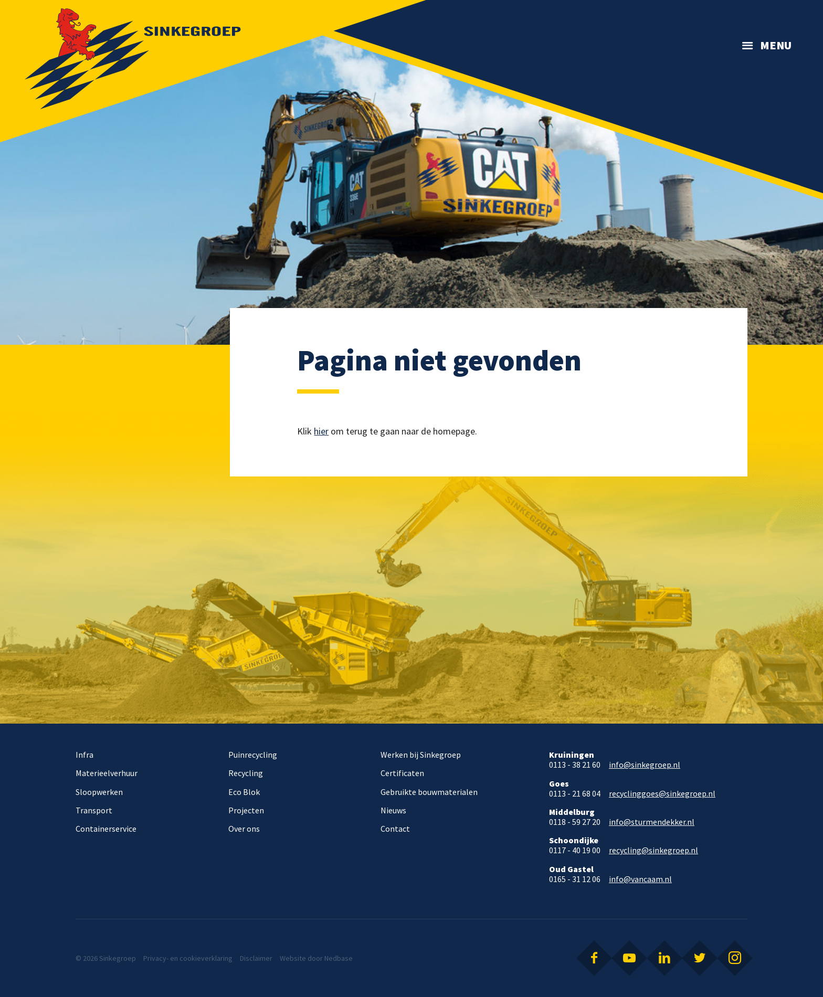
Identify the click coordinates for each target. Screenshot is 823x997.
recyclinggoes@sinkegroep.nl (662, 794)
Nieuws (393, 810)
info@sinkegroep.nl (644, 765)
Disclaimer (256, 958)
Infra (84, 754)
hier (321, 431)
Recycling (245, 773)
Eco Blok (244, 792)
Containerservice (106, 828)
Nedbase (338, 958)
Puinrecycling (252, 754)
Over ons (244, 828)
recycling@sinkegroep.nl (653, 850)
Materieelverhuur (107, 773)
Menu (776, 45)
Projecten (246, 810)
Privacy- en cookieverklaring (188, 958)
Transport (94, 810)
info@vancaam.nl (640, 879)
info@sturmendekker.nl (651, 822)
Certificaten (402, 773)
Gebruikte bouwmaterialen (429, 792)
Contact (395, 828)
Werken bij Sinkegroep (421, 754)
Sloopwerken (99, 792)
